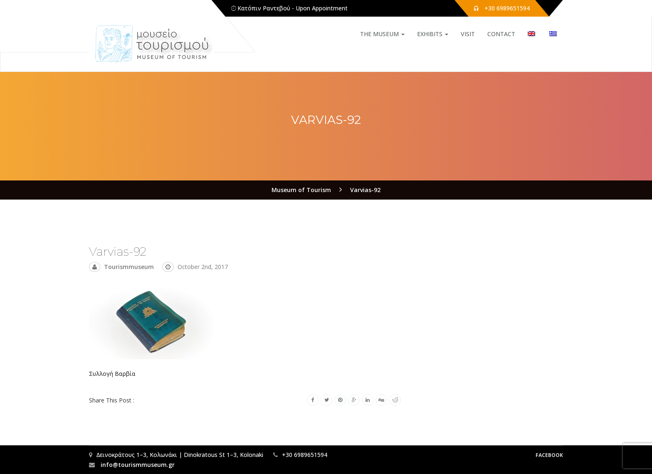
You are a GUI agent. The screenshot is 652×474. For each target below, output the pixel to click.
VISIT (468, 34)
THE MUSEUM (382, 34)
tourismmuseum (129, 267)
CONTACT (501, 34)
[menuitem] (531, 34)
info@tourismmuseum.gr (137, 465)
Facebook (549, 455)
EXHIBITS (432, 34)
